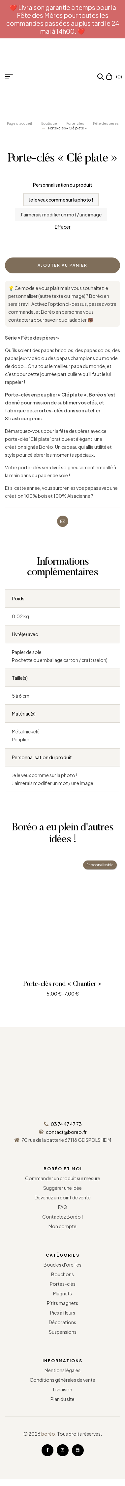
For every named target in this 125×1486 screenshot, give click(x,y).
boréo (48, 1434)
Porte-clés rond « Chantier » (62, 984)
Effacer (63, 226)
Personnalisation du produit (62, 185)
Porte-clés (75, 123)
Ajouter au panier (62, 265)
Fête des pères (105, 123)
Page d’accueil (19, 123)
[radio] (61, 199)
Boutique (49, 123)
